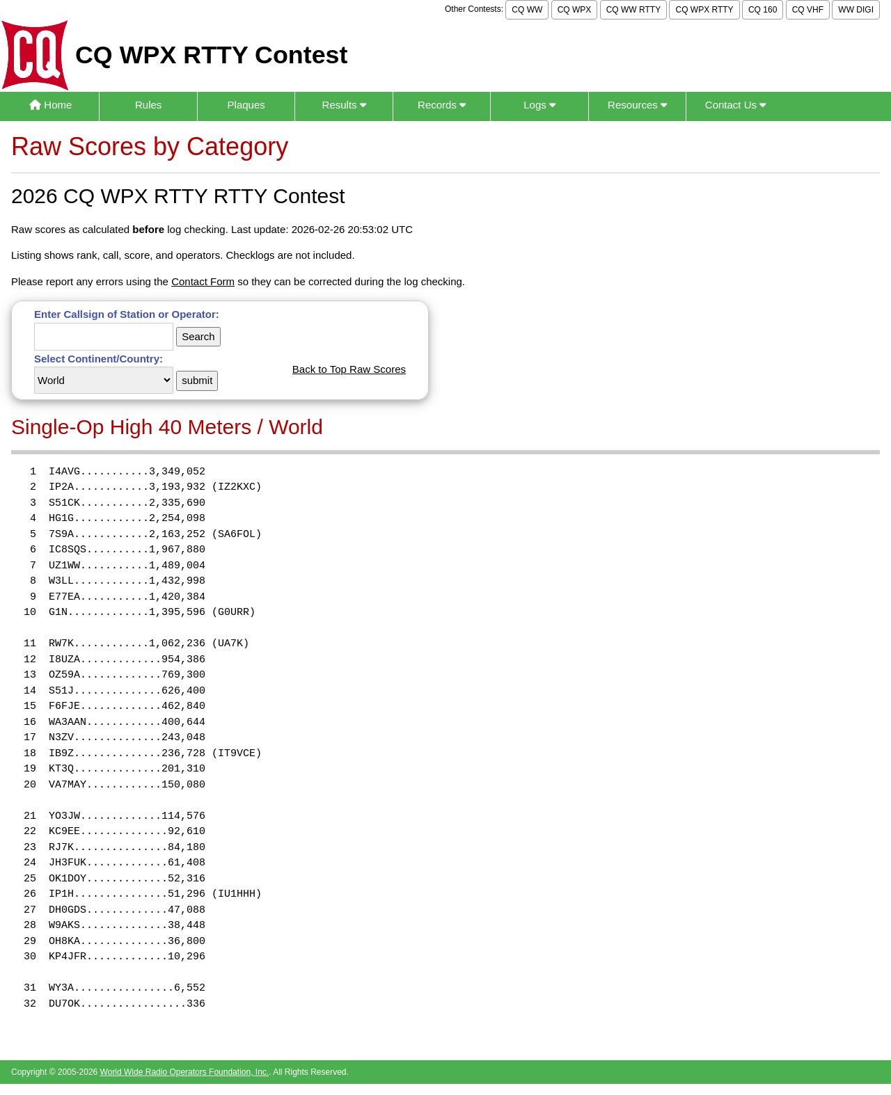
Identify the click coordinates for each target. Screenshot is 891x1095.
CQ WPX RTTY (704, 10)
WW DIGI (856, 10)
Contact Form (203, 281)
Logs (539, 105)
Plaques (246, 105)
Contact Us (735, 105)
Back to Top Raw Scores (349, 369)
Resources (637, 105)
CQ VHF (807, 10)
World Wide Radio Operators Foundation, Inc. (184, 1072)
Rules (148, 105)
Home (50, 105)
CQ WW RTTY (633, 10)
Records (442, 105)
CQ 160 (762, 10)
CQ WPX (575, 10)
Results (344, 105)
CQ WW (527, 10)
